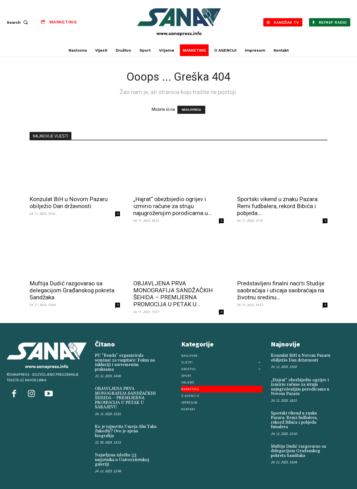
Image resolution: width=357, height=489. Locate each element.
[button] (18, 22)
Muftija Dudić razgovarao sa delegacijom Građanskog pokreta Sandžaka (72, 290)
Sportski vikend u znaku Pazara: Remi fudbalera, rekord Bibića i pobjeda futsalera (294, 420)
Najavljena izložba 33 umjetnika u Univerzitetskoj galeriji (122, 459)
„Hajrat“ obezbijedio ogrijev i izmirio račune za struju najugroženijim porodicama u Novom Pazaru (300, 387)
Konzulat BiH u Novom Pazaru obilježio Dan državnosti (69, 202)
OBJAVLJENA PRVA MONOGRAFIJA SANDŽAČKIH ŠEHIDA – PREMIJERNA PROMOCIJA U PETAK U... (173, 294)
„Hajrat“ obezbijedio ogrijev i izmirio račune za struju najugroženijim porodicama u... (172, 206)
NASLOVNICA (191, 110)
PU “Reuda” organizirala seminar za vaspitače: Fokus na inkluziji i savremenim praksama (125, 362)
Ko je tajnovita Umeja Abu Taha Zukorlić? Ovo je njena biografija (125, 431)
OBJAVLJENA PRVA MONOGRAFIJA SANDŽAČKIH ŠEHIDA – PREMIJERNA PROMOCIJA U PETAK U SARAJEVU (125, 398)
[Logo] (179, 22)
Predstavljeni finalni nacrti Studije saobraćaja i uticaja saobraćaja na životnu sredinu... (280, 290)
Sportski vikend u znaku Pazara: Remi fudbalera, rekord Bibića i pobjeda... (278, 206)
